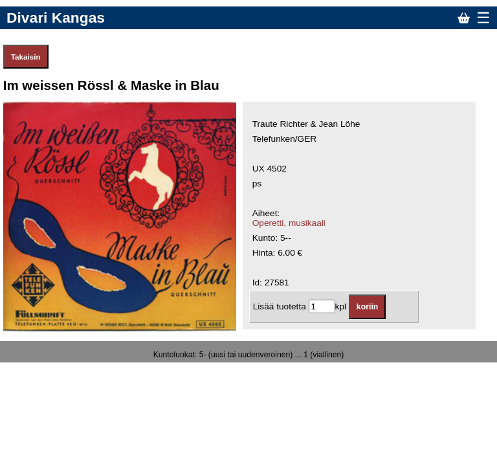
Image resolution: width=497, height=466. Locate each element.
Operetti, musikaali (289, 223)
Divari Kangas (55, 17)
